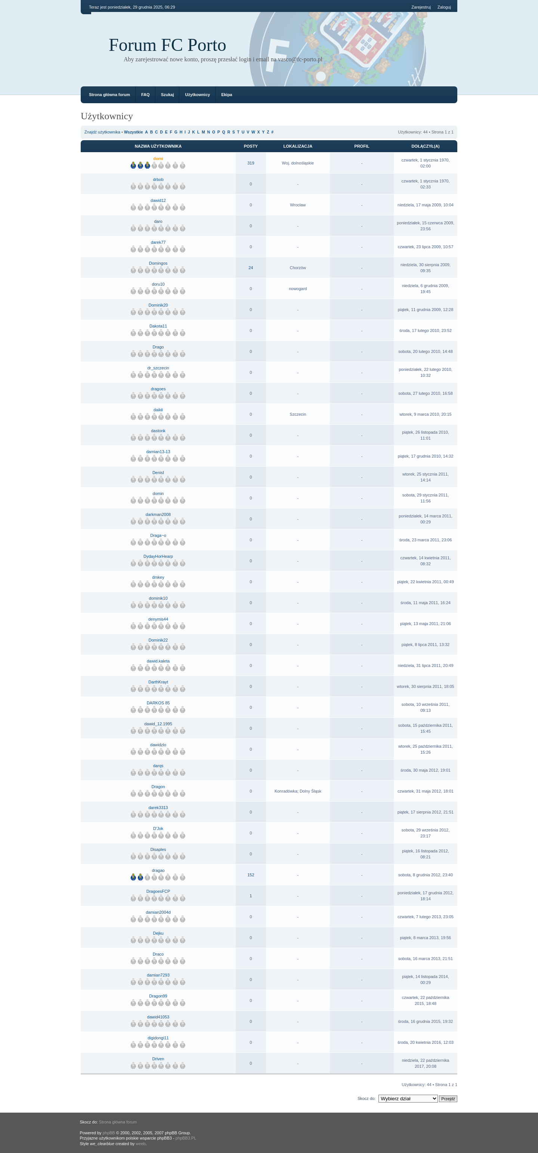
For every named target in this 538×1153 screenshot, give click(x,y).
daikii (158, 410)
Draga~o (158, 535)
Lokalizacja (298, 146)
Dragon (158, 786)
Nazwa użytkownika (158, 146)
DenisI (158, 472)
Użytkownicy (197, 94)
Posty (251, 146)
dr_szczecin (158, 368)
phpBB (109, 1133)
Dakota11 (158, 326)
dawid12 (158, 200)
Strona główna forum (109, 94)
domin (158, 493)
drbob (158, 179)
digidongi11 (158, 1038)
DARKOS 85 (158, 703)
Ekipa (226, 94)
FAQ (145, 94)
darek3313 (158, 807)
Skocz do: (366, 1098)
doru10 (158, 284)
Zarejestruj (421, 7)
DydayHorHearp (158, 556)
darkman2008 (158, 514)
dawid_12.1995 (158, 724)
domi (158, 158)
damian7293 (158, 975)
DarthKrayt (158, 682)
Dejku (158, 933)
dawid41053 (158, 1017)
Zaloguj (444, 7)
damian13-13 (158, 451)
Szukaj (167, 94)
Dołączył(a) (425, 146)
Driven (158, 1059)
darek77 (158, 242)
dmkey (158, 577)
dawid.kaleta (158, 661)
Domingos (158, 263)
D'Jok (158, 828)
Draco (158, 954)
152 (250, 875)
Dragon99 (158, 996)
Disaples (158, 849)
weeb (140, 1143)
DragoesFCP (158, 891)
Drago (158, 347)
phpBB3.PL (186, 1138)
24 (250, 267)
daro (158, 221)
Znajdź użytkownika (102, 132)
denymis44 (158, 619)
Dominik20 (158, 305)
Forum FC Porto (167, 45)
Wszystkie (133, 132)
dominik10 (158, 598)
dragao (158, 870)
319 (250, 163)
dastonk (158, 430)
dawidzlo (158, 744)
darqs (158, 765)
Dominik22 (158, 640)
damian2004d (158, 912)
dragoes (158, 389)
